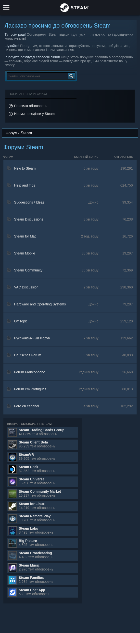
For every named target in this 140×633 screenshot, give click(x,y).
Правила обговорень (30, 106)
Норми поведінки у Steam (34, 114)
